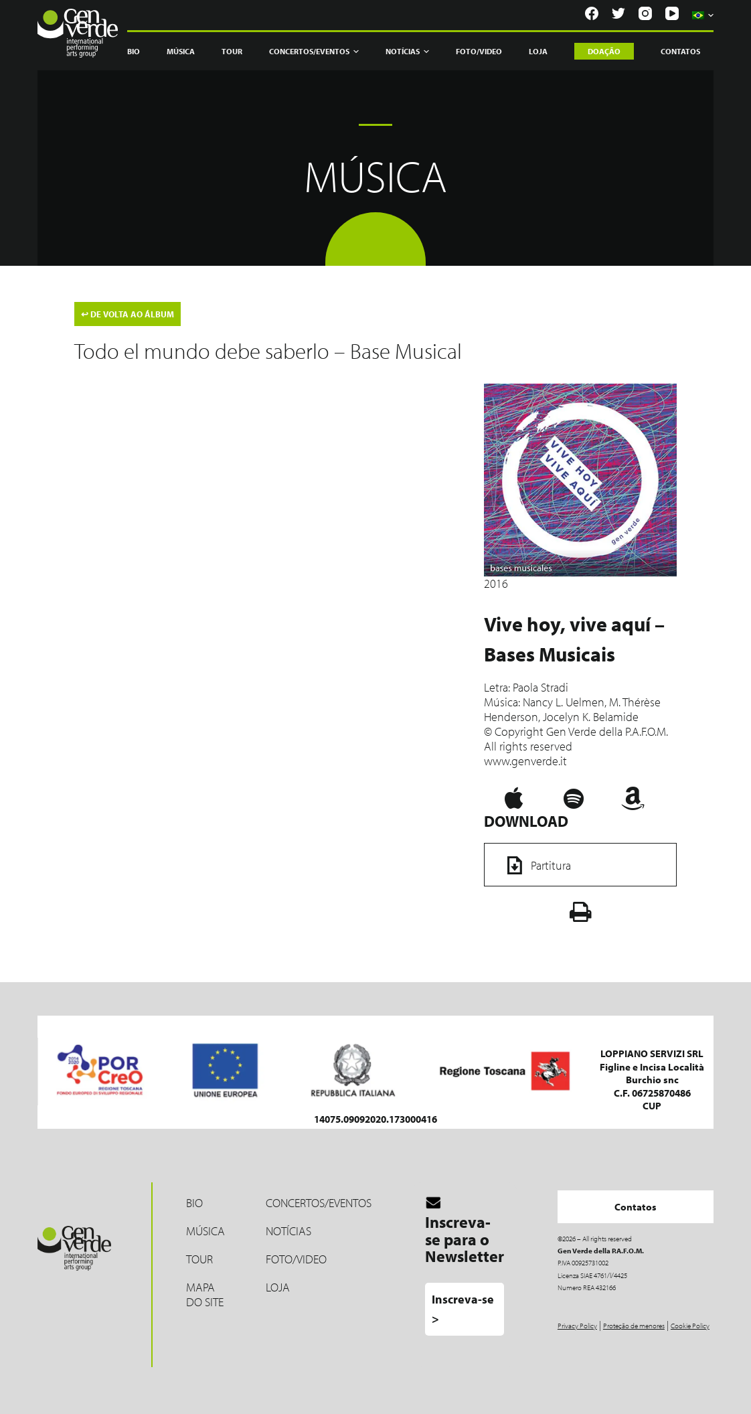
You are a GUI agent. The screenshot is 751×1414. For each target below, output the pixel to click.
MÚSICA (205, 1231)
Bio (133, 51)
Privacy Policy (577, 1325)
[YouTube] (672, 13)
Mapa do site (205, 1294)
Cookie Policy (690, 1325)
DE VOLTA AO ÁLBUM (127, 314)
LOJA (278, 1287)
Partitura (534, 865)
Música (181, 51)
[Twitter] (618, 13)
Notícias (407, 51)
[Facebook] (591, 13)
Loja (538, 51)
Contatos (680, 51)
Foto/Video (479, 51)
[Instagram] (645, 13)
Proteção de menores (634, 1325)
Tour (232, 51)
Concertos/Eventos (314, 51)
